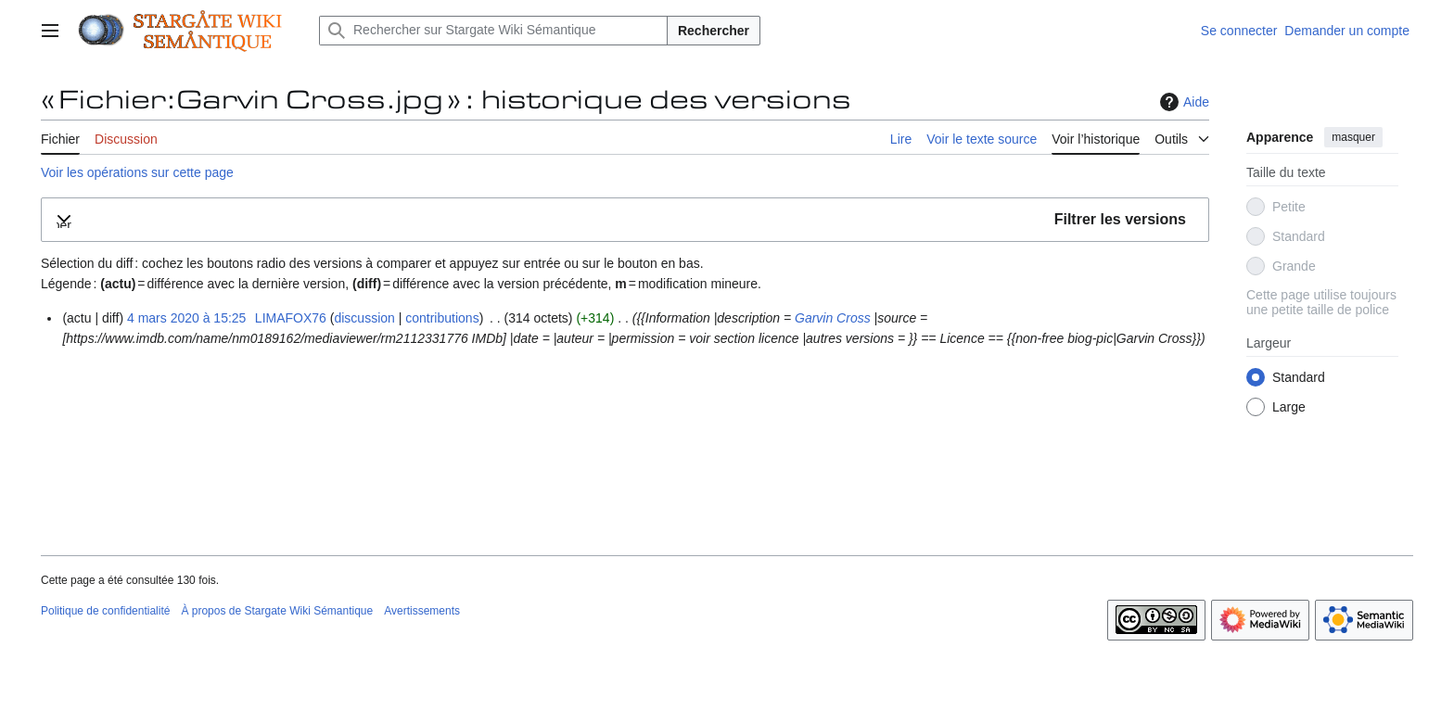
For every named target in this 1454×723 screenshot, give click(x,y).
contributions (441, 318)
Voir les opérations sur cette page (137, 172)
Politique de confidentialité (105, 610)
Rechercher (713, 30)
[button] (625, 220)
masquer (1353, 137)
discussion (364, 318)
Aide (1182, 102)
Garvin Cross (833, 318)
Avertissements (422, 610)
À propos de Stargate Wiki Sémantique (277, 610)
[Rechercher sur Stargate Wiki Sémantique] (493, 30)
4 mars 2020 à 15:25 (186, 318)
